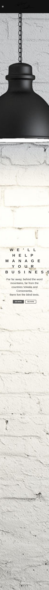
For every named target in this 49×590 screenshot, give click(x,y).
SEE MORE (18, 306)
